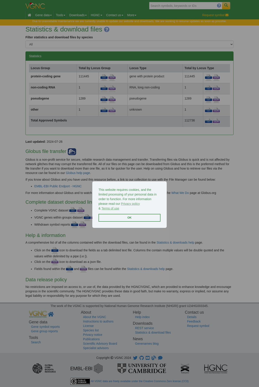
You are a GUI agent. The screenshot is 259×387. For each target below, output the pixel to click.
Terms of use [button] (110, 208)
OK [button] (130, 217)
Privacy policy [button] (130, 203)
